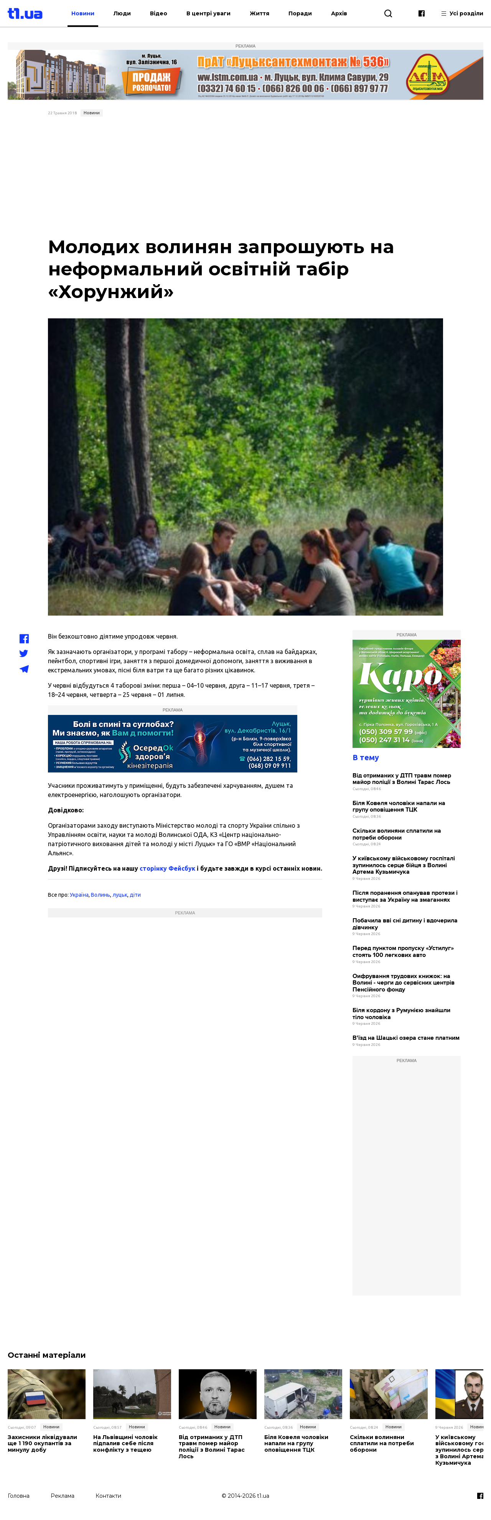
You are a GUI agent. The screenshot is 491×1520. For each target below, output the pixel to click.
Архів (339, 13)
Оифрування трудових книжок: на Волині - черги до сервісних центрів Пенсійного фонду (404, 983)
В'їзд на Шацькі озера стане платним (406, 1038)
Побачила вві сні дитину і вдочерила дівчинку (405, 924)
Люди (122, 13)
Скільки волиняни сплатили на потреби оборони (397, 834)
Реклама (62, 1495)
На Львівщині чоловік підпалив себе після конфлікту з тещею (125, 1443)
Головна (19, 1495)
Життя (259, 13)
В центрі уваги (208, 13)
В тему (366, 757)
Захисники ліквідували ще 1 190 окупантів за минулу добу (42, 1443)
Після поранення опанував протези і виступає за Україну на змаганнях (405, 896)
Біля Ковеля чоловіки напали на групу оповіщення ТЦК (399, 807)
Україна (79, 895)
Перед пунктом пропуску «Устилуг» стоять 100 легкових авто (403, 951)
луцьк (119, 895)
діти (135, 895)
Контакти (108, 1495)
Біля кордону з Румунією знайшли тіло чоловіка (401, 1014)
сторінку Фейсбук (167, 868)
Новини (82, 13)
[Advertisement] (245, 177)
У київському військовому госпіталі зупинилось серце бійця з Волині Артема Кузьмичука (404, 865)
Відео (158, 13)
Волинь (100, 895)
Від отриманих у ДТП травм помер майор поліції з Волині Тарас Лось (402, 779)
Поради (300, 13)
